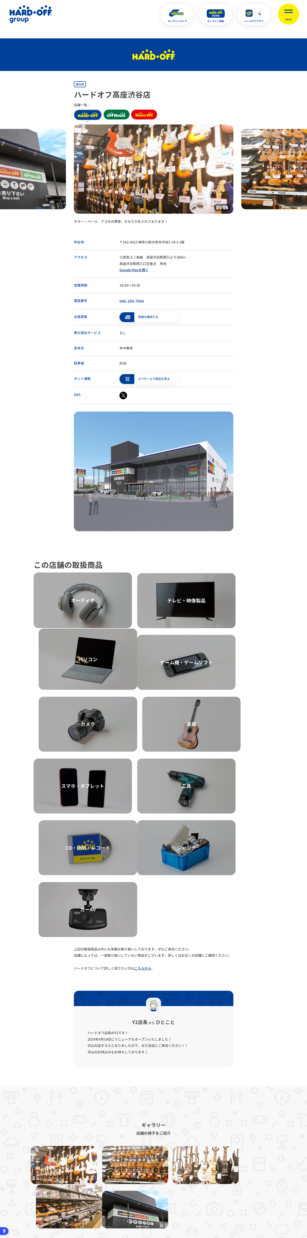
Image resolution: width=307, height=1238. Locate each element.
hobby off (147, 115)
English (145, 1211)
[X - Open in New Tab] (123, 395)
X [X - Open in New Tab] (121, 1211)
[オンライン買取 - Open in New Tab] (215, 14)
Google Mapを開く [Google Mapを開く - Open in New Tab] (134, 270)
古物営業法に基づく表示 (135, 1164)
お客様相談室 (251, 1164)
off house (117, 115)
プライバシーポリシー (91, 1164)
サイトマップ (55, 1164)
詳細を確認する (148, 316)
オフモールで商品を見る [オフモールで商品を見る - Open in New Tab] (154, 378)
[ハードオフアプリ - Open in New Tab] (254, 14)
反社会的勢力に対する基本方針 (185, 1164)
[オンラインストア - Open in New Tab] (177, 14)
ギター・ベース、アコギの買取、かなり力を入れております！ (121, 221)
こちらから (142, 794)
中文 (177, 1211)
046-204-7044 (131, 301)
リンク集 (224, 1164)
